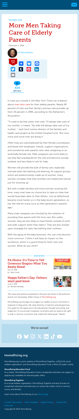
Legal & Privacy (47, 402)
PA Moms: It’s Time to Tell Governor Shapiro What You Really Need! (27, 263)
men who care (22, 104)
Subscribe (8, 405)
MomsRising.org (38, 4)
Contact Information (13, 402)
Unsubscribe (61, 402)
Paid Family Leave (15, 20)
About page (43, 394)
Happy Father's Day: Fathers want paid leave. (27, 279)
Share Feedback (31, 402)
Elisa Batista (27, 52)
